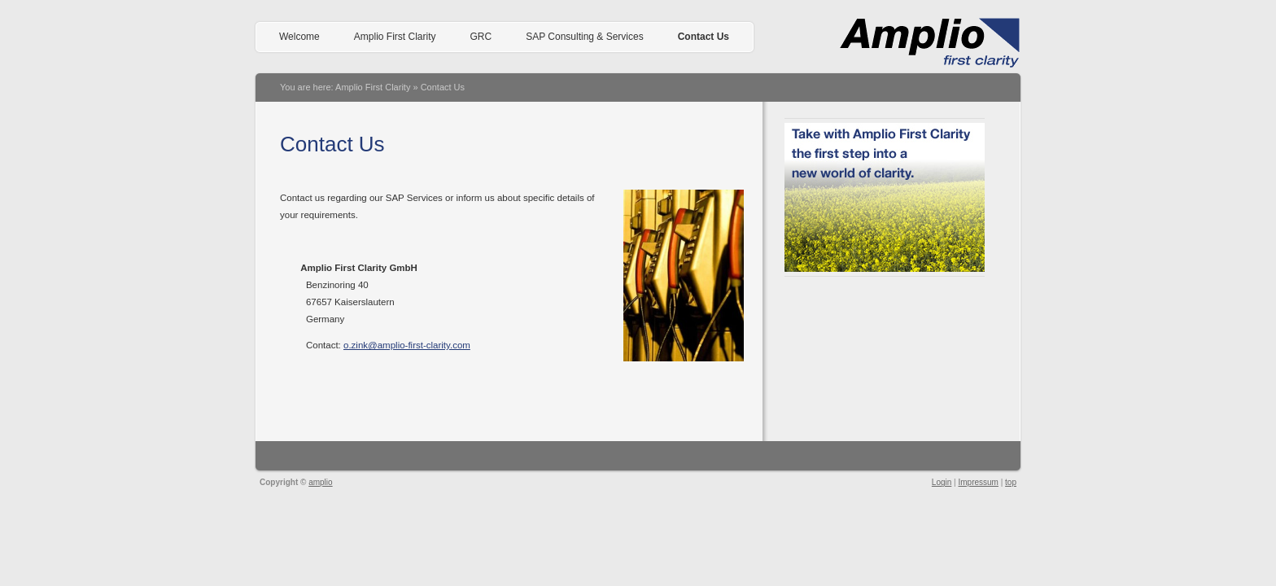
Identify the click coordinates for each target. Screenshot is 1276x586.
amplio (320, 482)
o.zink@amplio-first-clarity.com (406, 345)
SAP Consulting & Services (585, 36)
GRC (481, 36)
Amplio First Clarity (395, 36)
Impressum (978, 482)
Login (941, 482)
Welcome (299, 36)
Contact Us (703, 36)
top (1010, 482)
